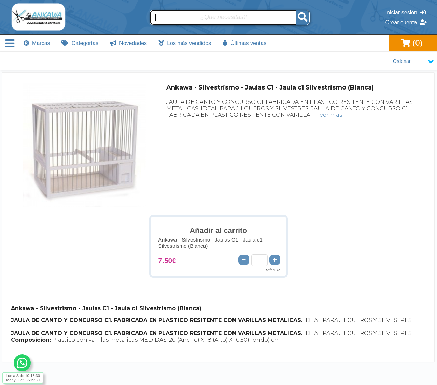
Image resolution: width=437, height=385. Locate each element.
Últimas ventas (244, 43)
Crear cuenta (406, 22)
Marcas (37, 43)
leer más (330, 115)
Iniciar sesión (405, 12)
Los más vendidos (184, 43)
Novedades (128, 43)
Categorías (79, 43)
